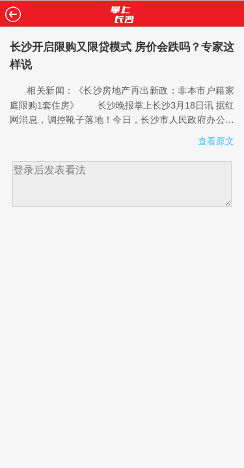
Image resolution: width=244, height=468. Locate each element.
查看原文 (216, 141)
